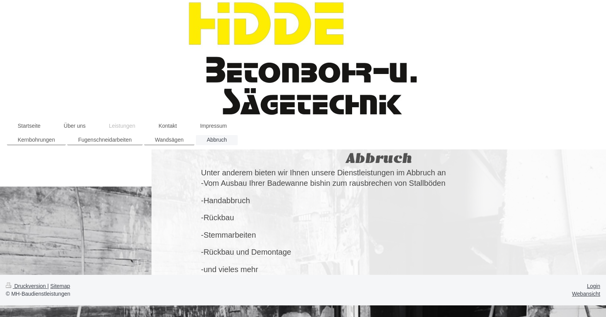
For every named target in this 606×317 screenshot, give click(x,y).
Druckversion (26, 286)
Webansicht (586, 294)
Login (593, 286)
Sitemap (60, 286)
